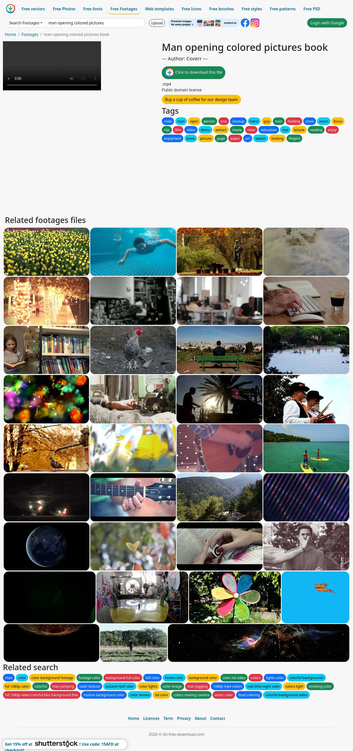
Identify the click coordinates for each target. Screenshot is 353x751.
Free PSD (311, 9)
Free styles (252, 9)
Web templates (159, 9)
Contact (217, 718)
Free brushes (221, 9)
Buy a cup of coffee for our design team (201, 99)
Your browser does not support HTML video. (52, 65)
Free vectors (33, 9)
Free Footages (123, 9)
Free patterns (283, 9)
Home (10, 34)
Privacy (184, 718)
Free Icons (191, 9)
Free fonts (93, 9)
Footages (29, 34)
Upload (157, 23)
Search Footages (24, 23)
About (200, 718)
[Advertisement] (151, 177)
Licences (151, 718)
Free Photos (64, 9)
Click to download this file (193, 72)
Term (168, 718)
